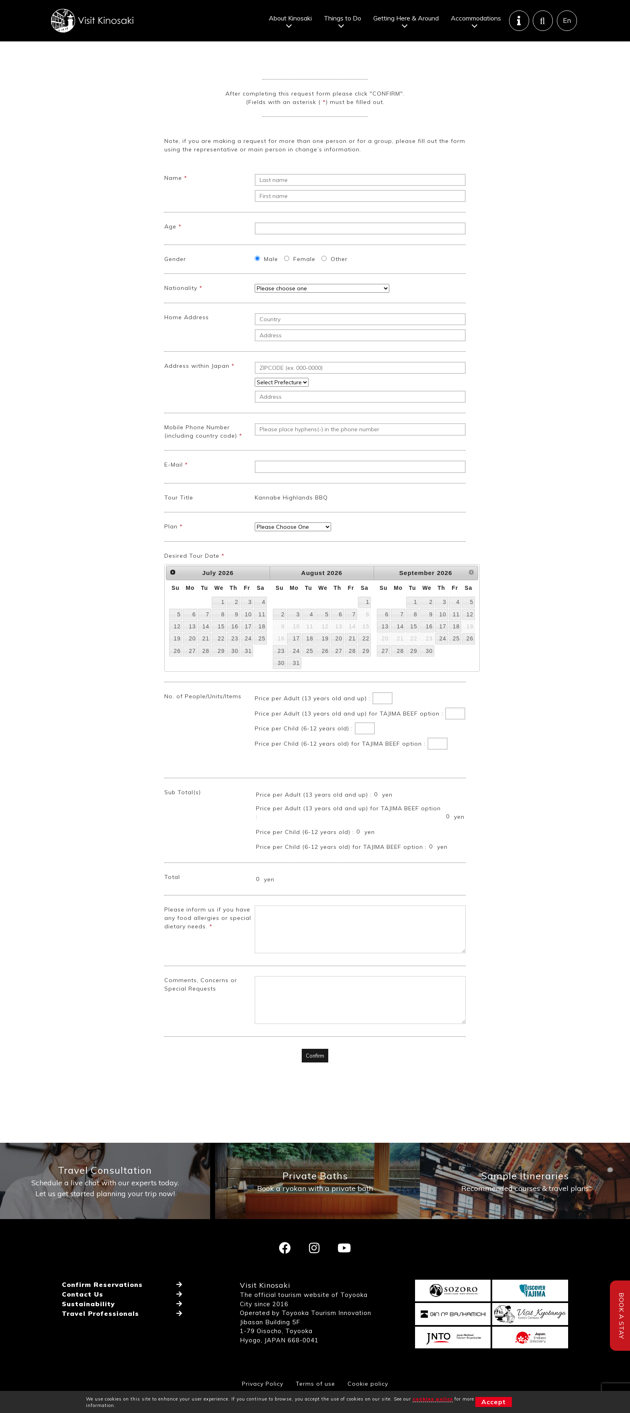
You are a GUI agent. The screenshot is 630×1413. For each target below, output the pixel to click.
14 (205, 644)
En (567, 20)
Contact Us (82, 1313)
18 (261, 644)
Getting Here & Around (406, 18)
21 (205, 656)
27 (192, 669)
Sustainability (88, 1322)
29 (221, 669)
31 (248, 669)
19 (177, 656)
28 (205, 669)
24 (248, 656)
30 (234, 669)
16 (234, 644)
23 (234, 656)
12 (177, 644)
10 (248, 632)
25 (261, 656)
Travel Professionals (100, 1332)
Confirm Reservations (102, 1303)
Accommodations (476, 18)
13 (192, 644)
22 (221, 656)
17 (248, 644)
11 (261, 632)
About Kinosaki (290, 18)
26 (177, 669)
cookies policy (433, 1399)
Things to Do (342, 18)
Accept (493, 1402)
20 (192, 656)
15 (221, 644)
